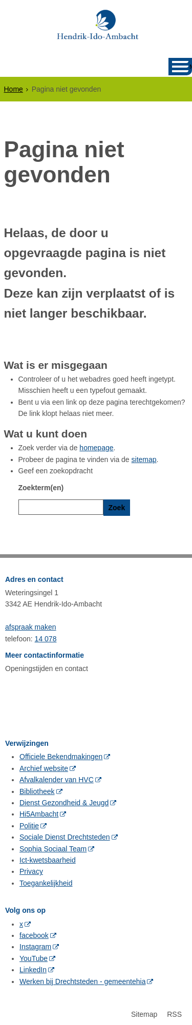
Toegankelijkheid (46, 880)
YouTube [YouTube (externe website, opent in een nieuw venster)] (33, 956)
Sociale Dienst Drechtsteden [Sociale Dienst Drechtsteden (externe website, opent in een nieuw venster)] (64, 835)
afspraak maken (30, 625)
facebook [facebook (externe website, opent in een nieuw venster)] (34, 933)
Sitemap (144, 1012)
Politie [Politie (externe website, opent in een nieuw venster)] (29, 823)
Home (13, 89)
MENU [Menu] (190, 67)
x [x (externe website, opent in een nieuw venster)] (21, 921)
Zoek (117, 508)
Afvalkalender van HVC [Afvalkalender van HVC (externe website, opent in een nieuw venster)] (56, 777)
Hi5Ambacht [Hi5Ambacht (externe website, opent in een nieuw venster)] (38, 812)
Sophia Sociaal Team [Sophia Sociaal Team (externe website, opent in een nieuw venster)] (53, 846)
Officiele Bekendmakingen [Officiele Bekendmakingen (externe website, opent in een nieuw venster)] (60, 754)
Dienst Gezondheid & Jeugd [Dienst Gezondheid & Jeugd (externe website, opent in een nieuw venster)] (64, 801)
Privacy (31, 869)
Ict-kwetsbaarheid (47, 857)
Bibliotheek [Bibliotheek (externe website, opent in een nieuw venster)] (37, 789)
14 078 (46, 636)
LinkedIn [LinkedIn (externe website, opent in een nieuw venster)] (33, 968)
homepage (96, 448)
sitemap (144, 459)
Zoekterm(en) (41, 488)
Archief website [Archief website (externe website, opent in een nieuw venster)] (43, 766)
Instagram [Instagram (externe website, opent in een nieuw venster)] (35, 944)
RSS (174, 1012)
